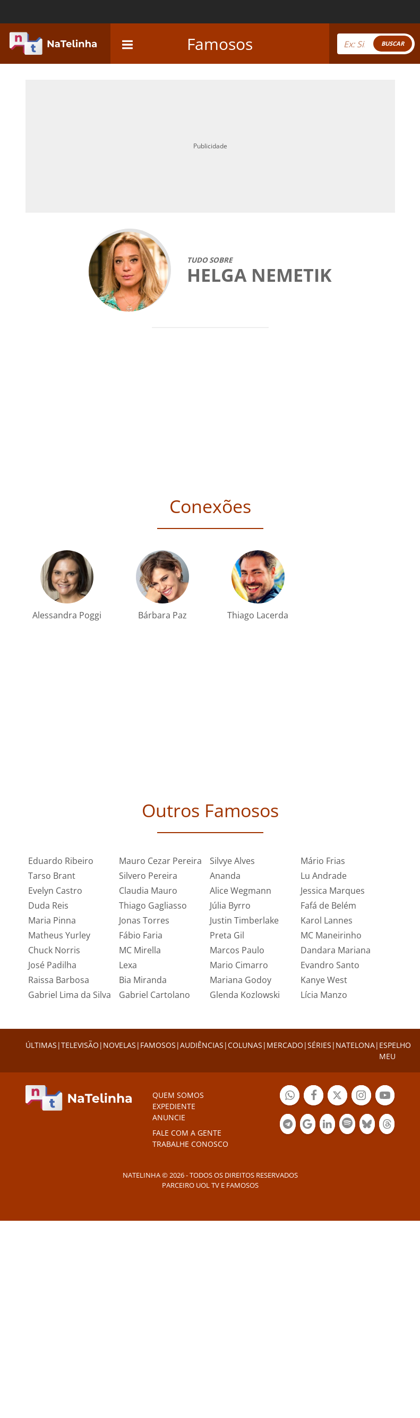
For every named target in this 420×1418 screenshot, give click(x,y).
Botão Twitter (337, 1096)
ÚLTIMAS (41, 1045)
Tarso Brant (51, 876)
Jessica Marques (333, 890)
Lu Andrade (324, 876)
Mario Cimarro (239, 965)
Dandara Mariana (336, 950)
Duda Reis (48, 905)
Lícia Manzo (324, 995)
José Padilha (52, 965)
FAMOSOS (158, 1045)
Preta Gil (227, 935)
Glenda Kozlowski (245, 995)
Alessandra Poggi (66, 615)
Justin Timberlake (244, 920)
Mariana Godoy (240, 980)
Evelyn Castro (55, 890)
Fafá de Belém (328, 905)
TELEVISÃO (80, 1045)
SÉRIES (319, 1045)
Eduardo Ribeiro (60, 861)
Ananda (225, 876)
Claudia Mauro (148, 890)
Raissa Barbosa (58, 980)
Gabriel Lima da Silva (69, 995)
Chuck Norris (54, 950)
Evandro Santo (330, 965)
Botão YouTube (385, 1096)
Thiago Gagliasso (153, 905)
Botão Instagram (361, 1096)
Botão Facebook (313, 1096)
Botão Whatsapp (289, 1096)
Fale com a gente (186, 1133)
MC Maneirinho (331, 935)
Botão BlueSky (367, 1125)
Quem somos (178, 1095)
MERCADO (285, 1045)
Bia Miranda (143, 980)
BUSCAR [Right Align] (392, 43)
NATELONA (355, 1045)
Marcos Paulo (237, 950)
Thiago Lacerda (257, 615)
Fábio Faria (140, 935)
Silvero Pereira (148, 876)
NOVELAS (119, 1045)
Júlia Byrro (230, 905)
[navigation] (127, 43)
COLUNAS (245, 1045)
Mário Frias (323, 861)
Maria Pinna (52, 920)
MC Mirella (140, 950)
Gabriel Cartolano (154, 995)
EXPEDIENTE (173, 1106)
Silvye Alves (232, 861)
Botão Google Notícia (307, 1125)
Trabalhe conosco (190, 1144)
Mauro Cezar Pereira (160, 861)
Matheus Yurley (59, 935)
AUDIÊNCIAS (202, 1045)
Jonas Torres (144, 920)
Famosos (220, 44)
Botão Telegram (287, 1125)
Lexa (128, 965)
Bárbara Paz (162, 615)
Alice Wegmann (240, 890)
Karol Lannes (327, 920)
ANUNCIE (168, 1117)
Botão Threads (387, 1125)
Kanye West (324, 980)
